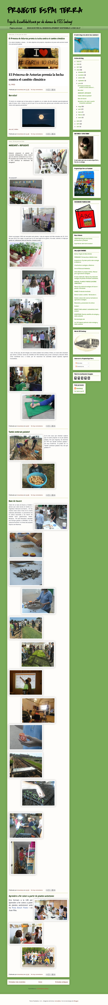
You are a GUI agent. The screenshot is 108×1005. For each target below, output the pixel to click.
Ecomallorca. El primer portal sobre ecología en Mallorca (86, 261)
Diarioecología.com (79, 319)
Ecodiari (76, 306)
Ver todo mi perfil (79, 391)
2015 (78, 121)
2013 (78, 127)
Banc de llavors (15, 501)
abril (79, 109)
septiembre (81, 81)
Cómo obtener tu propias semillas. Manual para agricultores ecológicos (85, 272)
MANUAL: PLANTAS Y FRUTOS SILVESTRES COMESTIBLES (85, 282)
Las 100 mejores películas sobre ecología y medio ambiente (86, 323)
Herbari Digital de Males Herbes (83, 254)
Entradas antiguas (61, 982)
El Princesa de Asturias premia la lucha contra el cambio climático (37, 38)
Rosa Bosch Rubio (20, 908)
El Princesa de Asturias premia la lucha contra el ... (86, 86)
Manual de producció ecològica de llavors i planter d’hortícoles (86, 287)
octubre (80, 78)
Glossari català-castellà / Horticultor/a (85, 295)
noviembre (81, 75)
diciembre (81, 72)
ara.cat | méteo (13, 129)
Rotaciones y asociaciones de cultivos (84, 303)
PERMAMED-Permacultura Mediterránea (85, 257)
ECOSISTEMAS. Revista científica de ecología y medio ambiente (86, 315)
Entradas (79, 363)
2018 (78, 64)
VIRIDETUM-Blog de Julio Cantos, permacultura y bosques (83, 239)
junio (79, 83)
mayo (79, 106)
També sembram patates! (19, 431)
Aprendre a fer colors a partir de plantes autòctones (31, 896)
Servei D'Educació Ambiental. (82, 268)
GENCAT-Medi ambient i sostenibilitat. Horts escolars (86, 310)
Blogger (76, 1001)
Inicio (40, 982)
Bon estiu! (13, 95)
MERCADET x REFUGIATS (19, 145)
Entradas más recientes (17, 982)
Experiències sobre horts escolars (83, 243)
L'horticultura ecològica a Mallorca (84, 265)
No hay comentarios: (37, 89)
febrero (80, 115)
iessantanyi (79, 388)
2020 (78, 61)
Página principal (16, 28)
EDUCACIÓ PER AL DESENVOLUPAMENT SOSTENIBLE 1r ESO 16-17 (53, 28)
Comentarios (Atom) (42, 988)
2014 (78, 124)
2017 (78, 67)
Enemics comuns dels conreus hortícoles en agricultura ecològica (86, 299)
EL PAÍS (12, 85)
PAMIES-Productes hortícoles (82, 291)
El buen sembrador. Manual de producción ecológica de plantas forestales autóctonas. (86, 277)
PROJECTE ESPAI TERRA (44, 10)
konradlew (58, 1001)
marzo (80, 112)
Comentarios (80, 366)
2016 (78, 70)
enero (80, 117)
